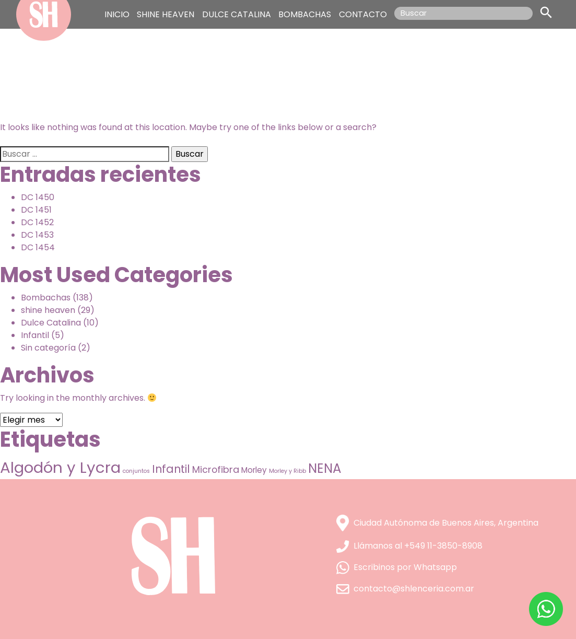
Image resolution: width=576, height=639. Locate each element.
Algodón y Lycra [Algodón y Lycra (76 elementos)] (60, 467)
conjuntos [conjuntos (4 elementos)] (136, 471)
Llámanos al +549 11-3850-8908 (409, 546)
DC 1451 (36, 210)
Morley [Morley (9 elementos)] (254, 469)
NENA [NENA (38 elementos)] (325, 468)
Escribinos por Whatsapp (396, 567)
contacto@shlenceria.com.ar (405, 589)
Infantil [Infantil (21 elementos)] (171, 469)
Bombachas (45, 298)
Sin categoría (48, 348)
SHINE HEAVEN (165, 14)
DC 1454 (38, 247)
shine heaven (48, 310)
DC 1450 (37, 197)
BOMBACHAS (304, 14)
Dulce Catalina (51, 323)
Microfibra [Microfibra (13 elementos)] (215, 469)
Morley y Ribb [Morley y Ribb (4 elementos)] (287, 471)
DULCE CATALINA (236, 14)
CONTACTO (363, 14)
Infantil (35, 335)
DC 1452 (37, 222)
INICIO (117, 14)
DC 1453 (37, 235)
